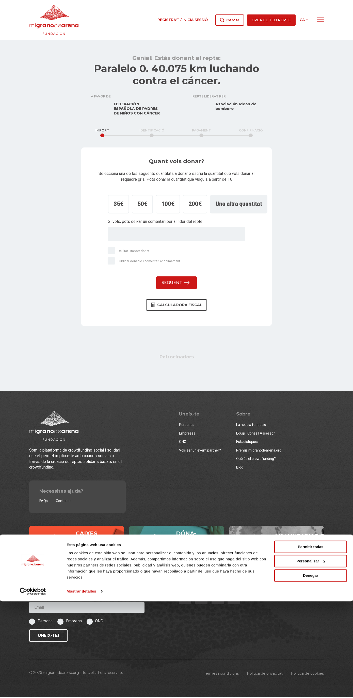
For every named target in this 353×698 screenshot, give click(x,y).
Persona (45, 622)
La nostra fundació (251, 426)
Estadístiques (247, 443)
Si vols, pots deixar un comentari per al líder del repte (155, 222)
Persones (186, 426)
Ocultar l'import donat (129, 252)
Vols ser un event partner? (200, 451)
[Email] (87, 608)
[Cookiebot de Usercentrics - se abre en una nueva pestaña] (33, 688)
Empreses (187, 434)
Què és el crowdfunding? (256, 460)
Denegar (310, 672)
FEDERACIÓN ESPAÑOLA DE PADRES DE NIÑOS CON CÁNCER (137, 110)
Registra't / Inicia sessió (182, 20)
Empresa (74, 622)
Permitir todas (311, 643)
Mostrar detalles (81, 688)
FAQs (43, 502)
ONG (182, 443)
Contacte (63, 502)
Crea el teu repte (271, 20)
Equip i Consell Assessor (255, 434)
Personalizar (310, 658)
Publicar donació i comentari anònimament (144, 262)
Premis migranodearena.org (258, 451)
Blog (239, 468)
